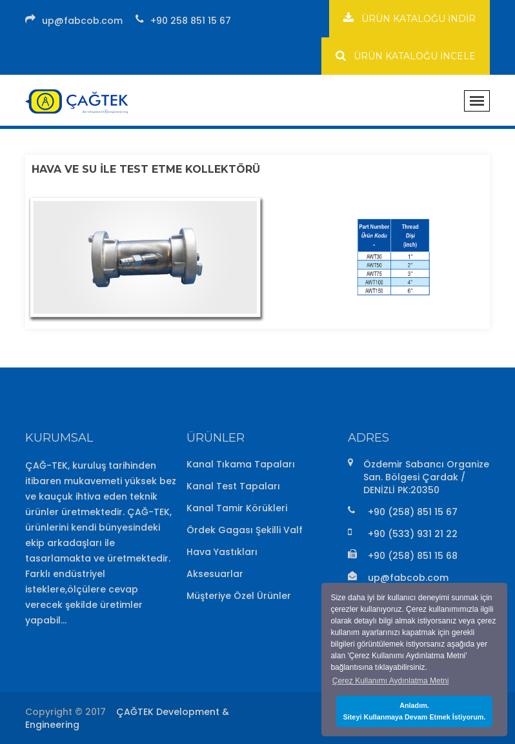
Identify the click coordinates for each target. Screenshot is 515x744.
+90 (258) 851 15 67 (413, 511)
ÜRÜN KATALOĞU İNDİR (409, 18)
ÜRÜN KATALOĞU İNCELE (406, 56)
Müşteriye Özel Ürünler (239, 595)
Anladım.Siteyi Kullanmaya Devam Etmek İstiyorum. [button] (414, 711)
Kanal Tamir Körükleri (237, 508)
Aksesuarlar (215, 573)
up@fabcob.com (82, 20)
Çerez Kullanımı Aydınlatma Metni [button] (390, 680)
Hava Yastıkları (222, 551)
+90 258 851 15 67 (190, 20)
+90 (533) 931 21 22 (413, 533)
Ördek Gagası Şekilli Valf (245, 530)
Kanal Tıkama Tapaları (241, 464)
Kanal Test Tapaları (233, 486)
